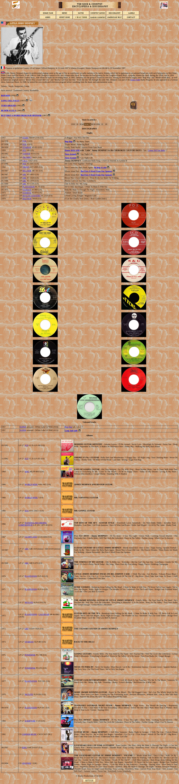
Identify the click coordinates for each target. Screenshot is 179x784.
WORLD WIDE (31, 484)
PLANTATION (28, 187)
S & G (24, 161)
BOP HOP (5, 95)
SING (27, 472)
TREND (25, 167)
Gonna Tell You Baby (156, 150)
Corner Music (29, 734)
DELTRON (26, 199)
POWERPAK (30, 655)
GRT (27, 629)
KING (24, 747)
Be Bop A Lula (8, 110)
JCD (24, 150)
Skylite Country (31, 196)
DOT (24, 164)
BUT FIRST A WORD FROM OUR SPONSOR (21, 115)
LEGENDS (26, 763)
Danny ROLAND (72, 150)
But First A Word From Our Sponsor (96, 171)
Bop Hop (68, 141)
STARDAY (26, 147)
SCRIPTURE (30, 721)
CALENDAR (44, 614)
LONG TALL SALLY (10, 101)
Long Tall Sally (71, 431)
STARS (25, 138)
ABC (24, 174)
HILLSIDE (26, 171)
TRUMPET (27, 157)
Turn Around (70, 154)
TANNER (26, 154)
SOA (27, 511)
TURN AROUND (8, 105)
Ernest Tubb (135, 80)
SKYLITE (29, 602)
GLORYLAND (31, 537)
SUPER (23, 427)
